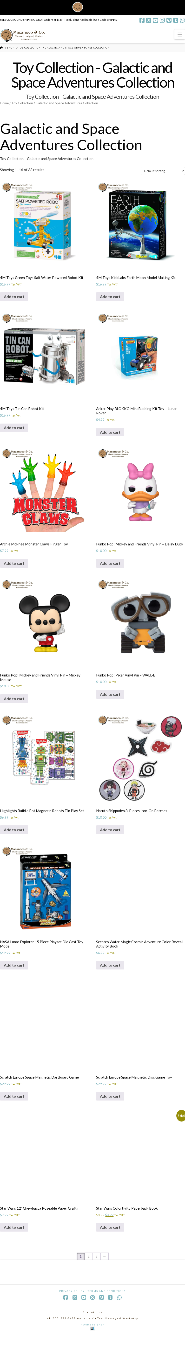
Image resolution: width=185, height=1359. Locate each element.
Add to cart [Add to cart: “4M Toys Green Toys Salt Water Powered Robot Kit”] (14, 302)
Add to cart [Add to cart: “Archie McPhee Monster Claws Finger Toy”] (14, 573)
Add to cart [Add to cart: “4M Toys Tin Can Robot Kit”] (14, 435)
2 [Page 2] (88, 1279)
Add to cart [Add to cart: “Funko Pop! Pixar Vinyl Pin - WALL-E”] (110, 710)
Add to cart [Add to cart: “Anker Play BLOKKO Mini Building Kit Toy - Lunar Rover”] (110, 440)
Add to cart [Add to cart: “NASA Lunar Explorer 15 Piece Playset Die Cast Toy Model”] (14, 984)
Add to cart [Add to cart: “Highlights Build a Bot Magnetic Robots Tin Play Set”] (14, 847)
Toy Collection (23, 104)
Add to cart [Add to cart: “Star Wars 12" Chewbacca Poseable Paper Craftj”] (14, 1249)
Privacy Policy (72, 1314)
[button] (179, 34)
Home (4, 104)
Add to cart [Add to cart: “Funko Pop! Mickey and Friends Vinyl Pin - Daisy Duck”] (110, 577)
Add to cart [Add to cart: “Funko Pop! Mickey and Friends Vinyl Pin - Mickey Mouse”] (14, 714)
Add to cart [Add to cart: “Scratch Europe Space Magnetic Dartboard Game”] (14, 1117)
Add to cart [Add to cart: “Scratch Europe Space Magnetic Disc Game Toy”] (110, 1117)
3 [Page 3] (96, 1279)
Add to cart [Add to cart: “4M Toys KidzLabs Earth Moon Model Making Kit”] (110, 302)
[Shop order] (163, 176)
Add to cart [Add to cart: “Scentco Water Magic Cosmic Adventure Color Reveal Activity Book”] (110, 984)
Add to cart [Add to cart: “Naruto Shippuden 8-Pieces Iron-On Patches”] (110, 847)
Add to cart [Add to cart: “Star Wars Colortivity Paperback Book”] (110, 1249)
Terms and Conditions (107, 1314)
